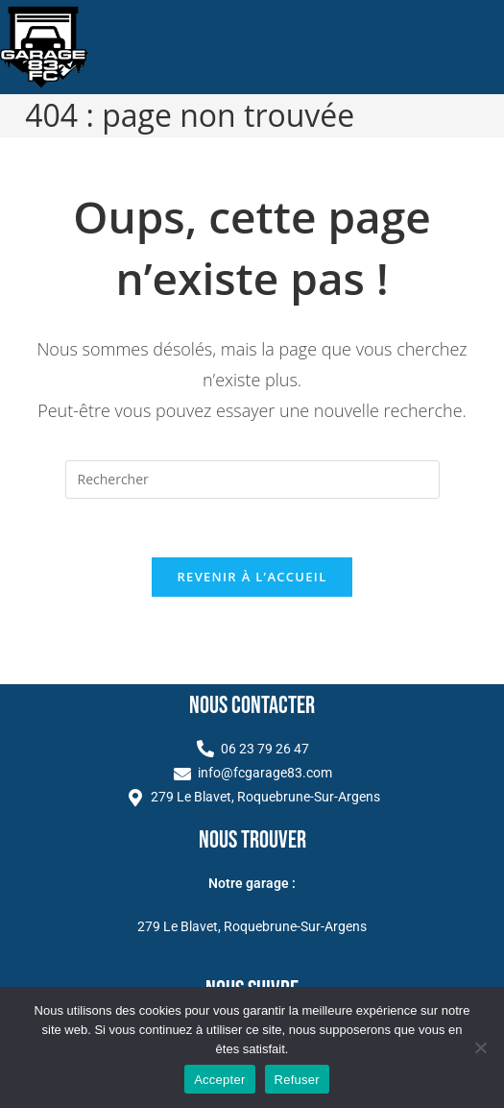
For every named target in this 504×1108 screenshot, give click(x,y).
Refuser (297, 1079)
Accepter (219, 1079)
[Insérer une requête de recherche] (252, 479)
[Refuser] (480, 1047)
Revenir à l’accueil (251, 576)
